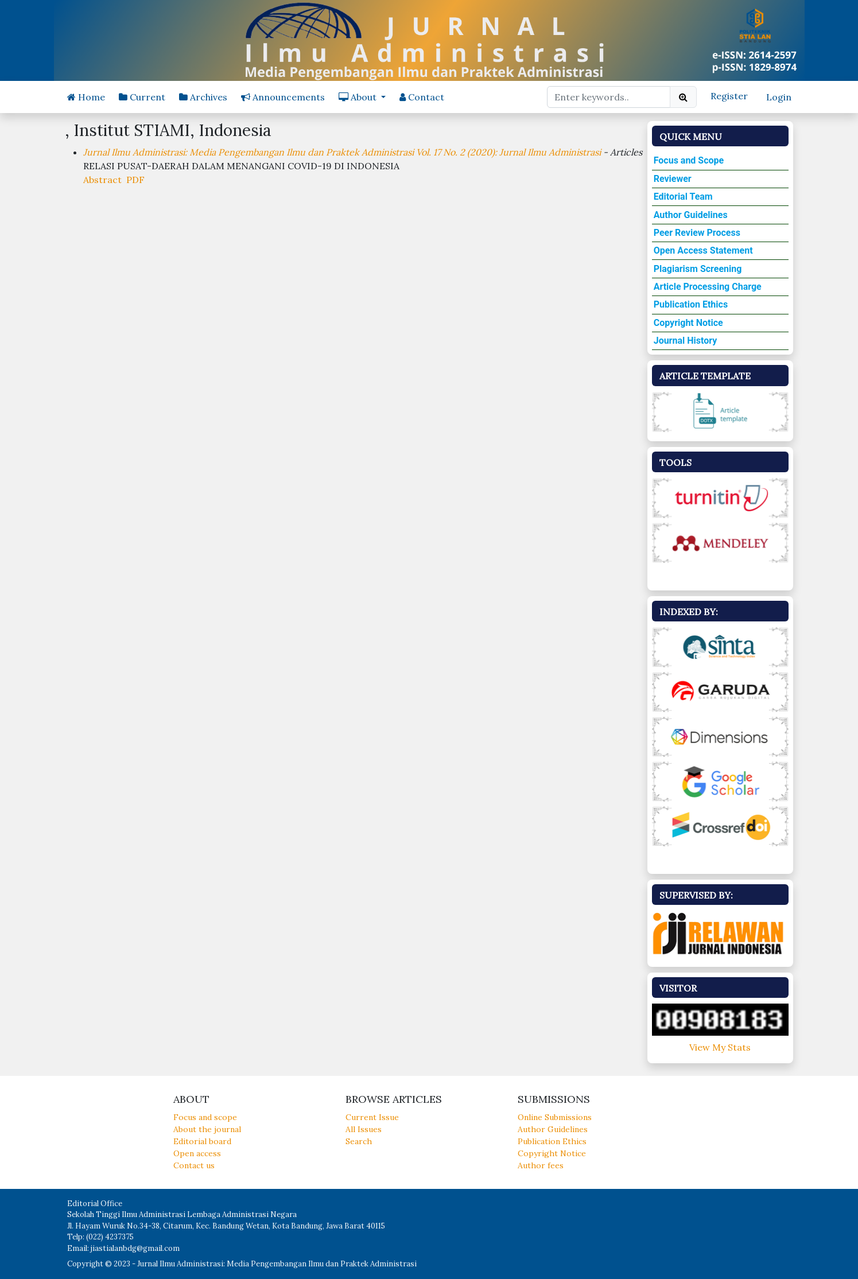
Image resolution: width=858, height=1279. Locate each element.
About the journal (207, 1129)
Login (778, 97)
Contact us (194, 1165)
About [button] (359, 97)
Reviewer (673, 178)
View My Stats (720, 1047)
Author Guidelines (691, 214)
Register (729, 96)
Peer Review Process (697, 232)
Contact (421, 97)
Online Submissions (555, 1117)
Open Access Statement (703, 250)
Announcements (283, 97)
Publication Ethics (691, 304)
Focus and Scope (689, 160)
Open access (197, 1153)
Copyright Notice (688, 322)
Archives (203, 97)
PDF (135, 179)
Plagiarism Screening (698, 268)
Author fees (541, 1165)
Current (142, 97)
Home (86, 97)
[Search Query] (608, 97)
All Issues (363, 1129)
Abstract (102, 179)
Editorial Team (683, 196)
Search (358, 1141)
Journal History (685, 340)
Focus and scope (205, 1117)
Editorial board (202, 1141)
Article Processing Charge (708, 286)
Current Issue (372, 1117)
